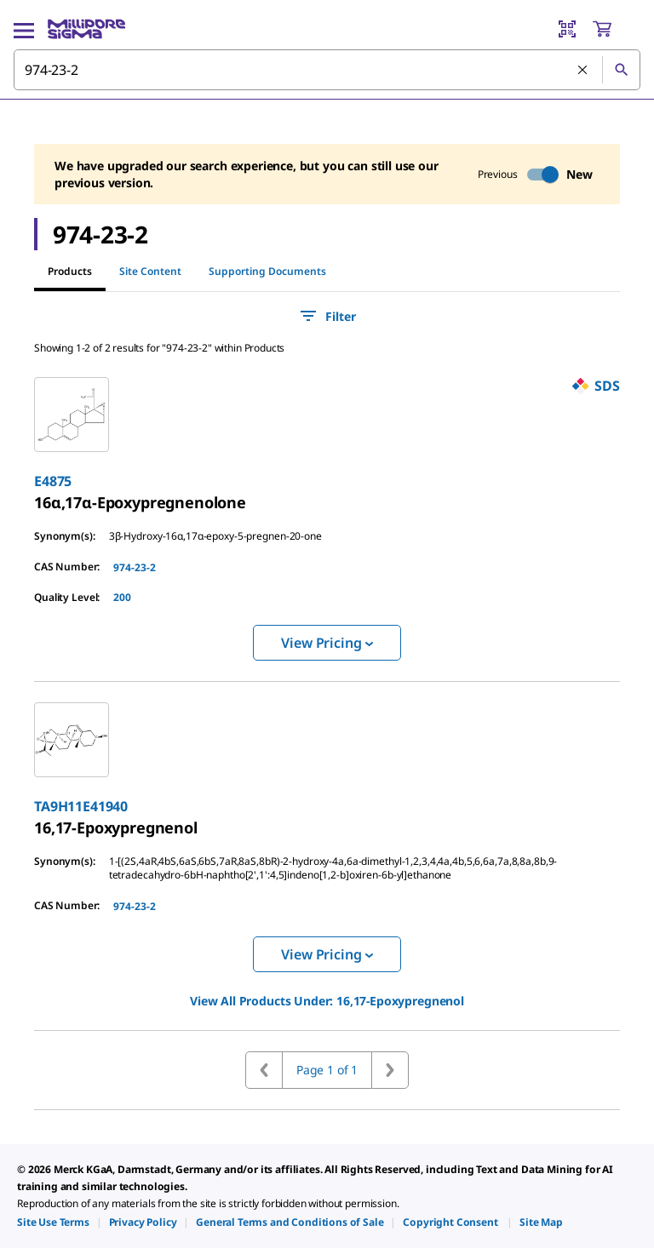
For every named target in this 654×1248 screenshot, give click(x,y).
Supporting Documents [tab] (267, 271)
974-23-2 (134, 567)
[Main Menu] (24, 29)
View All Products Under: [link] (327, 1001)
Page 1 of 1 (327, 1070)
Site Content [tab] (150, 271)
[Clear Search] (583, 71)
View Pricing (326, 642)
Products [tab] (70, 271)
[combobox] (327, 70)
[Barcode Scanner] (567, 29)
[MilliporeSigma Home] (86, 29)
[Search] (621, 69)
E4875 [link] (53, 481)
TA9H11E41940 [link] (81, 806)
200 (122, 597)
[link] (140, 502)
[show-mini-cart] (615, 29)
